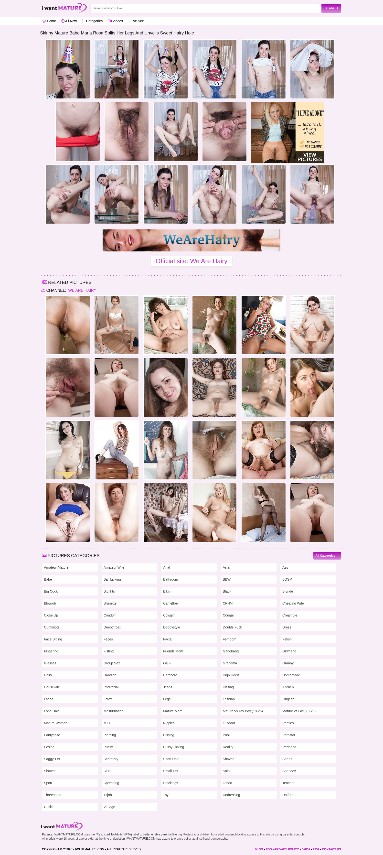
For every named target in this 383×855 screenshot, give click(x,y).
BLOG (259, 849)
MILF (107, 723)
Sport (48, 783)
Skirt (107, 771)
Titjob (108, 795)
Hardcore (170, 675)
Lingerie (288, 699)
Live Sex (136, 21)
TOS (269, 849)
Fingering (51, 651)
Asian (227, 567)
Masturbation (113, 711)
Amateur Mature (56, 567)
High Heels (231, 675)
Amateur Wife (114, 567)
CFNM (228, 603)
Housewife (52, 687)
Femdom (229, 639)
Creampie (289, 615)
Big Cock (51, 591)
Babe (48, 579)
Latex (108, 699)
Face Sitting (53, 639)
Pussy (108, 747)
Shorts (287, 759)
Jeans (167, 687)
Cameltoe (170, 603)
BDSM (287, 579)
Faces (108, 639)
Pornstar (288, 735)
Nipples (169, 723)
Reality (228, 747)
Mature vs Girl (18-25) (299, 711)
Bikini (167, 591)
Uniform (288, 795)
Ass (285, 567)
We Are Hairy (81, 290)
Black (227, 591)
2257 (316, 849)
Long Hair (51, 711)
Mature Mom (172, 711)
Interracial (111, 687)
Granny (288, 663)
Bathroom (170, 579)
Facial (167, 639)
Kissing (228, 687)
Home (49, 21)
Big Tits (109, 591)
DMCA (305, 849)
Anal (166, 567)
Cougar (228, 615)
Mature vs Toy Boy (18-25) (243, 711)
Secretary (111, 759)
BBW (227, 579)
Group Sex (112, 663)
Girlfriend (289, 651)
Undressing (231, 795)
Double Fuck (232, 627)
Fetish (287, 639)
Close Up (51, 615)
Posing (49, 747)
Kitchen (288, 687)
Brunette (110, 603)
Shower (49, 771)
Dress (286, 627)
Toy (166, 795)
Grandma (230, 663)
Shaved (228, 759)
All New (69, 21)
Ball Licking (112, 579)
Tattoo (227, 783)
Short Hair (171, 759)
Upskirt (49, 807)
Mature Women (55, 723)
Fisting (109, 651)
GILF (167, 663)
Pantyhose (52, 735)
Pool (226, 735)
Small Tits (170, 771)
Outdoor (229, 723)
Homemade (291, 675)
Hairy (48, 675)
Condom (110, 615)
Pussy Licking (173, 747)
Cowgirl (169, 615)
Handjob (110, 675)
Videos (115, 21)
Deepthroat (112, 627)
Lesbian (229, 699)
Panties (288, 723)
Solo (226, 771)
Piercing (110, 735)
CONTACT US (331, 849)
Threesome (52, 795)
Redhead (289, 747)
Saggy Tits (52, 759)
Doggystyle (171, 627)
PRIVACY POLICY (286, 849)
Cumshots (51, 627)
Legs (166, 699)
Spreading (111, 783)
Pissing (168, 735)
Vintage (109, 807)
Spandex (289, 771)
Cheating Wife (293, 603)
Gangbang (231, 651)
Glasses (50, 663)
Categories (92, 21)
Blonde (287, 591)
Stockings (170, 783)
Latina (48, 699)
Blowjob (50, 603)
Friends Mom (173, 651)
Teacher (288, 783)
